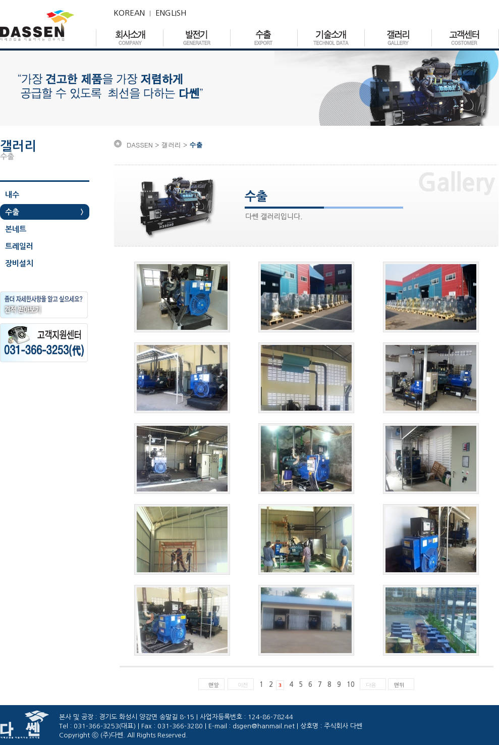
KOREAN (129, 13)
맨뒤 (399, 684)
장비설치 (19, 263)
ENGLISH (170, 13)
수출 (12, 212)
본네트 (15, 229)
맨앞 (213, 684)
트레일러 (19, 246)
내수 (12, 194)
